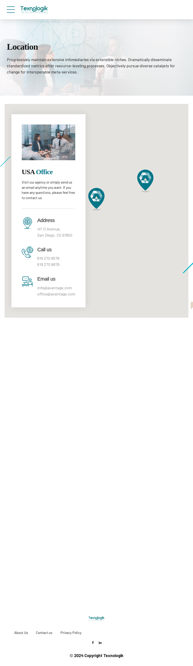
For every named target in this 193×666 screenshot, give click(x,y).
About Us (21, 632)
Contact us (44, 632)
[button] (96, 199)
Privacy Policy (70, 632)
